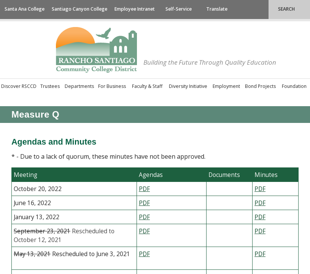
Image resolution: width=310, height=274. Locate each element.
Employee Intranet (134, 9)
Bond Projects (260, 86)
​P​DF (144, 189)
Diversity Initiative (188, 86)
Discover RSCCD (19, 86)
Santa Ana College (25, 9)
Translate (216, 9)
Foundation (294, 86)
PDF (144, 217)
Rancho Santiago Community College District (96, 50)
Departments (79, 86)
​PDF (259, 189)
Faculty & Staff (147, 86)
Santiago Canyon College (79, 9)
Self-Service (178, 9)
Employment (226, 86)
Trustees (50, 86)
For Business (112, 86)
